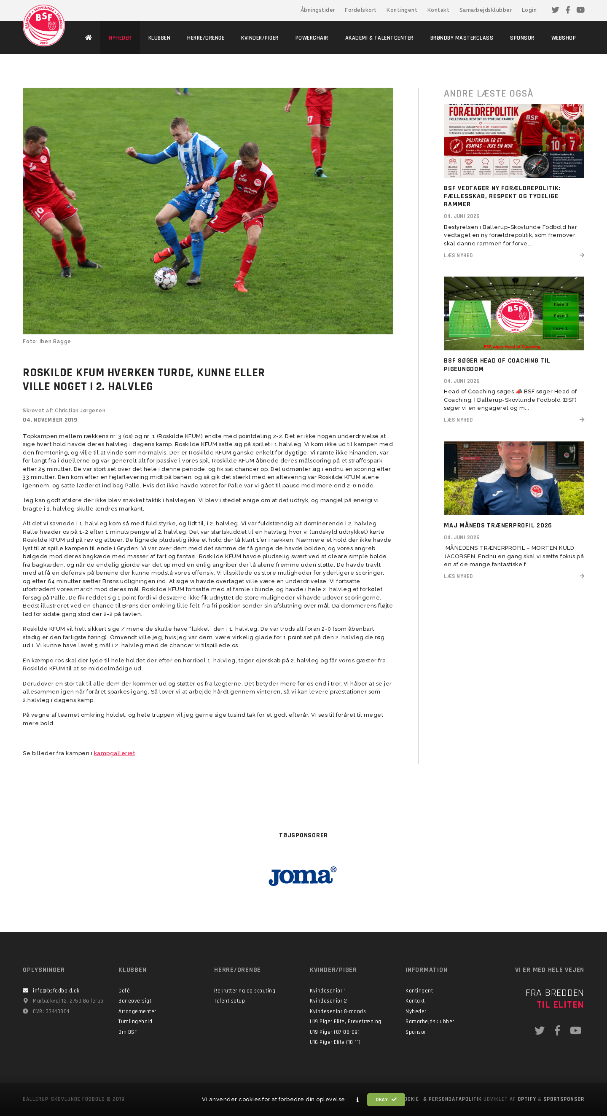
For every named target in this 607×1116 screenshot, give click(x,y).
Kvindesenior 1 (328, 990)
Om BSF (127, 1032)
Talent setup (229, 1001)
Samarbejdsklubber (485, 10)
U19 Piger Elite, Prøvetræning (345, 1021)
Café (124, 990)
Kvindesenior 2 (328, 1001)
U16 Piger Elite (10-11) (335, 1042)
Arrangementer (137, 1011)
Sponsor (416, 1032)
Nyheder (416, 1011)
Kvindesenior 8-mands (338, 1011)
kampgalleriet (114, 753)
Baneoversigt (134, 1001)
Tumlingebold (135, 1021)
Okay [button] (386, 1100)
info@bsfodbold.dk (56, 990)
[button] (358, 1099)
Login (529, 10)
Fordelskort (361, 10)
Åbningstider (318, 10)
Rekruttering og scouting (244, 990)
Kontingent (402, 10)
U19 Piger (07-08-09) (335, 1032)
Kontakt (438, 10)
